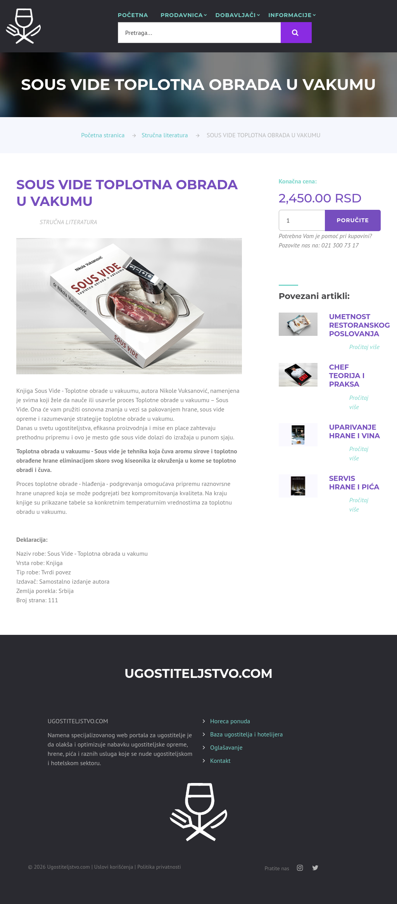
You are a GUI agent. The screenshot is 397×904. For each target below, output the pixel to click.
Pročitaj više (364, 347)
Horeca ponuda (230, 721)
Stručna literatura (165, 135)
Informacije (290, 15)
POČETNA (133, 15)
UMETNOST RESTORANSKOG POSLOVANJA (359, 325)
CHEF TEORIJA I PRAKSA (347, 376)
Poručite (353, 220)
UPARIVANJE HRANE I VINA (354, 431)
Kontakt (220, 760)
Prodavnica (182, 15)
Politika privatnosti (159, 866)
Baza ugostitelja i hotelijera (246, 734)
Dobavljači (236, 15)
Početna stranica (102, 135)
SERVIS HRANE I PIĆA (354, 482)
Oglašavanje (226, 747)
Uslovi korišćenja (113, 866)
